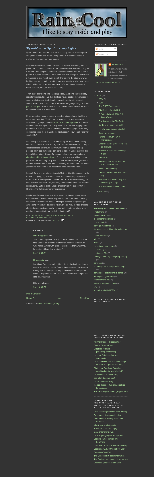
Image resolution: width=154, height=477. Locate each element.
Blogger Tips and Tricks (104, 345)
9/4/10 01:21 (40, 253)
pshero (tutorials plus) (103, 381)
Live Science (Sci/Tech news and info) (110, 445)
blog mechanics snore (103, 219)
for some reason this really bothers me (111, 229)
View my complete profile (107, 83)
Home (58, 298)
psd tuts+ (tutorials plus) (104, 378)
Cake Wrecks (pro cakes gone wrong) (110, 412)
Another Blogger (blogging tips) (107, 342)
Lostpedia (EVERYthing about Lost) (109, 449)
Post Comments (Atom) (48, 303)
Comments (102, 54)
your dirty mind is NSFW (104, 290)
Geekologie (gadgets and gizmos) (108, 435)
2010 (99, 95)
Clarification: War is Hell (109, 110)
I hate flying (51, 215)
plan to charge (32, 106)
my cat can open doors (104, 246)
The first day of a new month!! (112, 186)
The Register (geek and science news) (111, 459)
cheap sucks (37, 215)
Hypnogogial (38, 260)
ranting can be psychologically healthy (110, 256)
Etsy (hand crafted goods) (105, 425)
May (101, 99)
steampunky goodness (104, 276)
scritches (98, 263)
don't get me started (102, 226)
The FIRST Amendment (109, 106)
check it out (99, 222)
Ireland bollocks (101, 215)
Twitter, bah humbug (108, 168)
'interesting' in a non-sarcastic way (109, 208)
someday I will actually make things (109, 266)
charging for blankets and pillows (40, 157)
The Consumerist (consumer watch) (109, 456)
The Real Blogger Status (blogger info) (111, 391)
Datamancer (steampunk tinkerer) (108, 415)
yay (95, 287)
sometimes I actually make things (108, 273)
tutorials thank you (102, 280)
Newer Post (31, 298)
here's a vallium (101, 235)
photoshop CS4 (101, 253)
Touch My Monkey (107, 133)
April (101, 103)
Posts (99, 49)
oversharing (99, 249)
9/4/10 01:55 (40, 287)
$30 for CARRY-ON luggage (64, 122)
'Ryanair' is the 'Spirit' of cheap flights (51, 48)
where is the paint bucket (105, 283)
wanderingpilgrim (40, 235)
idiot (96, 239)
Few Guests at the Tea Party (111, 121)
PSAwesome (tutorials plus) (106, 374)
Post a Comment (33, 294)
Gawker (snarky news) (104, 432)
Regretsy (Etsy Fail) (102, 452)
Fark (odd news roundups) (105, 428)
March (102, 191)
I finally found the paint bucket (112, 129)
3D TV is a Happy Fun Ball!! (111, 125)
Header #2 (103, 157)
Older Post (84, 298)
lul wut (96, 242)
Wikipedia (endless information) (107, 463)
